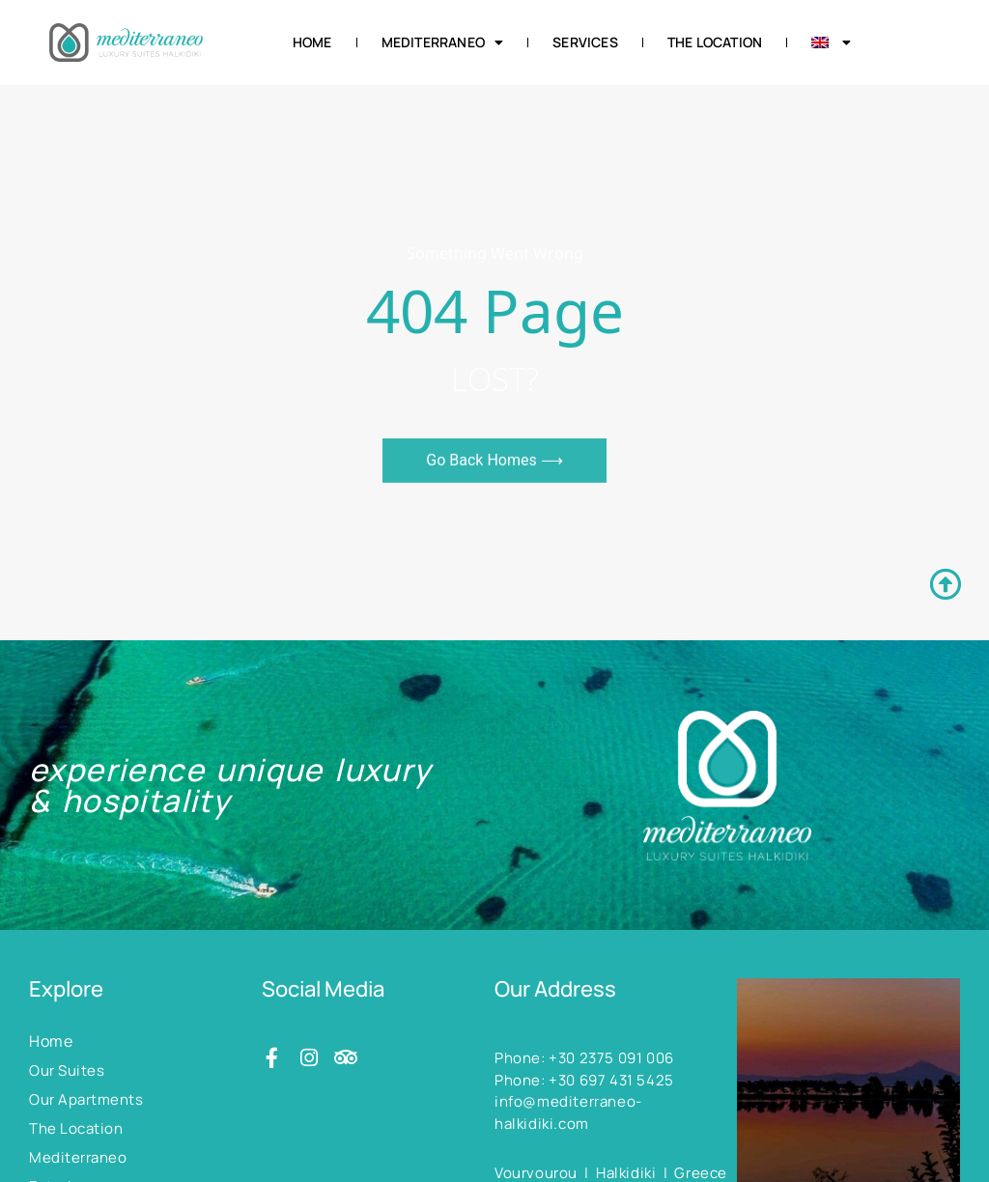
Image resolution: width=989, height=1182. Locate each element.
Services (585, 42)
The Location (714, 42)
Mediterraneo (442, 42)
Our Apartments (86, 1099)
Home (312, 42)
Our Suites (66, 1070)
